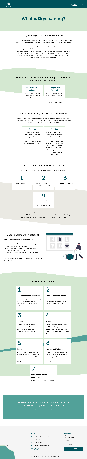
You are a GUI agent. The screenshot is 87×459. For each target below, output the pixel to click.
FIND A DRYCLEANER (43, 410)
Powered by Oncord (56, 456)
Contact (57, 4)
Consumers (21, 4)
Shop (63, 4)
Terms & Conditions (8, 447)
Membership (30, 4)
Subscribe (73, 448)
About (50, 4)
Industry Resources (41, 4)
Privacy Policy (7, 445)
